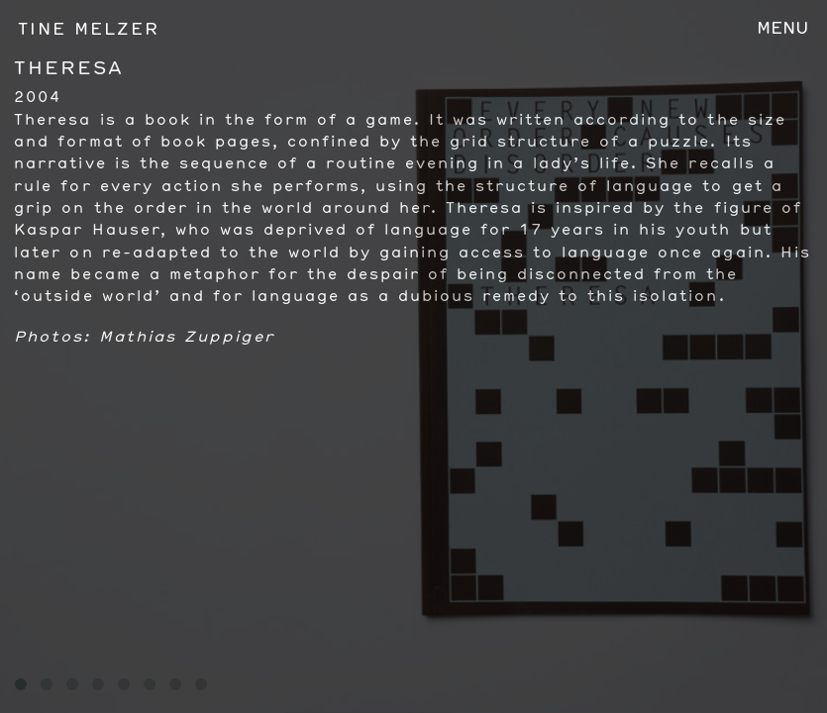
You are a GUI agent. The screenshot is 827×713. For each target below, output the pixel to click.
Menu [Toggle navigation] (783, 27)
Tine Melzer (88, 28)
